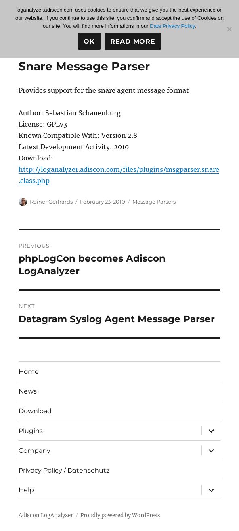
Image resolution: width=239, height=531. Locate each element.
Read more (132, 41)
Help (26, 490)
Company (34, 450)
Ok (89, 41)
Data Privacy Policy (172, 26)
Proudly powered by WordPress (120, 515)
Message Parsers (154, 201)
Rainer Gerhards (51, 201)
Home (29, 371)
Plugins (31, 431)
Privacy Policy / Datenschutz (64, 470)
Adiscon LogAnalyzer (46, 515)
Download (35, 411)
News (28, 391)
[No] (229, 29)
